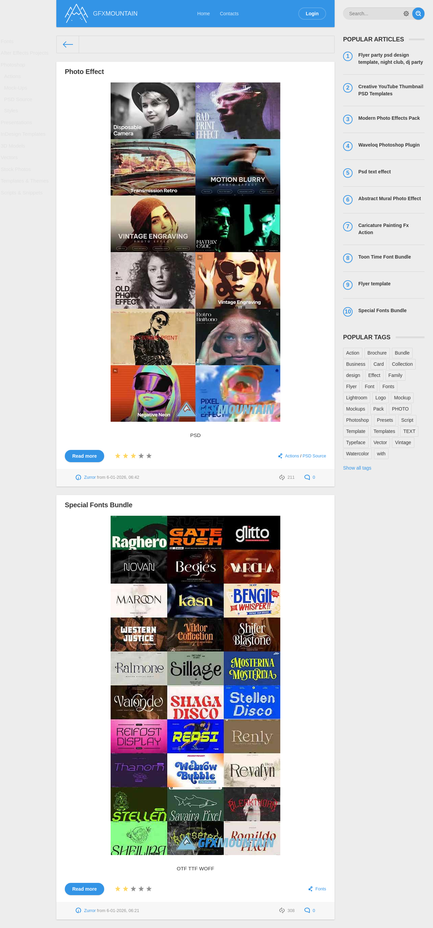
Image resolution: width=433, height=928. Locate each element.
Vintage (403, 442)
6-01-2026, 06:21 (123, 910)
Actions (14, 84)
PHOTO (400, 409)
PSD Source (20, 110)
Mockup (402, 397)
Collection (402, 364)
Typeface (355, 442)
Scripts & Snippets (22, 221)
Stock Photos (17, 193)
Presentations (18, 137)
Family (395, 375)
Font (369, 386)
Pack (378, 409)
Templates (384, 431)
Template (355, 431)
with (381, 453)
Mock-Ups (17, 97)
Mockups (355, 409)
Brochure (377, 353)
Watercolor (357, 453)
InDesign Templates (24, 151)
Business (355, 364)
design (353, 375)
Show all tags (357, 468)
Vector (380, 442)
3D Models (14, 165)
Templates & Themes (25, 207)
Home (203, 13)
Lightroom (356, 397)
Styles (13, 124)
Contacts (229, 13)
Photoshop (14, 70)
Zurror (90, 477)
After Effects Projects (25, 56)
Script (407, 420)
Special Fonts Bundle (98, 505)
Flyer (351, 386)
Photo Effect (84, 71)
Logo (380, 397)
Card (379, 364)
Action (352, 353)
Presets (385, 420)
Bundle (402, 353)
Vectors (11, 179)
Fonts (9, 42)
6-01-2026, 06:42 (123, 477)
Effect (374, 375)
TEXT (409, 431)
